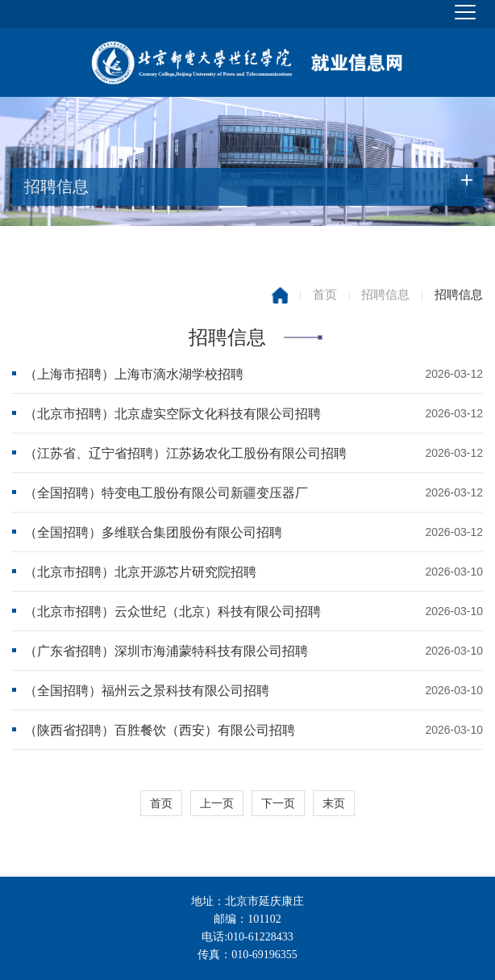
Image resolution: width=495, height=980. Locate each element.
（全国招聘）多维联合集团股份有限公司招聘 (153, 532)
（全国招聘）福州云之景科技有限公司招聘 (146, 690)
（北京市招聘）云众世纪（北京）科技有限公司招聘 (172, 611)
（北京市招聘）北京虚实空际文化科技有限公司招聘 (172, 414)
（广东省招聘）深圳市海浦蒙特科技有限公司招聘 (166, 651)
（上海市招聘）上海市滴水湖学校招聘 (133, 374)
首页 (325, 294)
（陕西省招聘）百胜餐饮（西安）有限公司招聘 (159, 730)
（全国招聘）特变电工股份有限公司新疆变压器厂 (166, 493)
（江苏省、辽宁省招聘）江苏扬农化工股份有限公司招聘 (185, 453)
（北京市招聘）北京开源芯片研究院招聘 (140, 572)
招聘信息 (385, 294)
